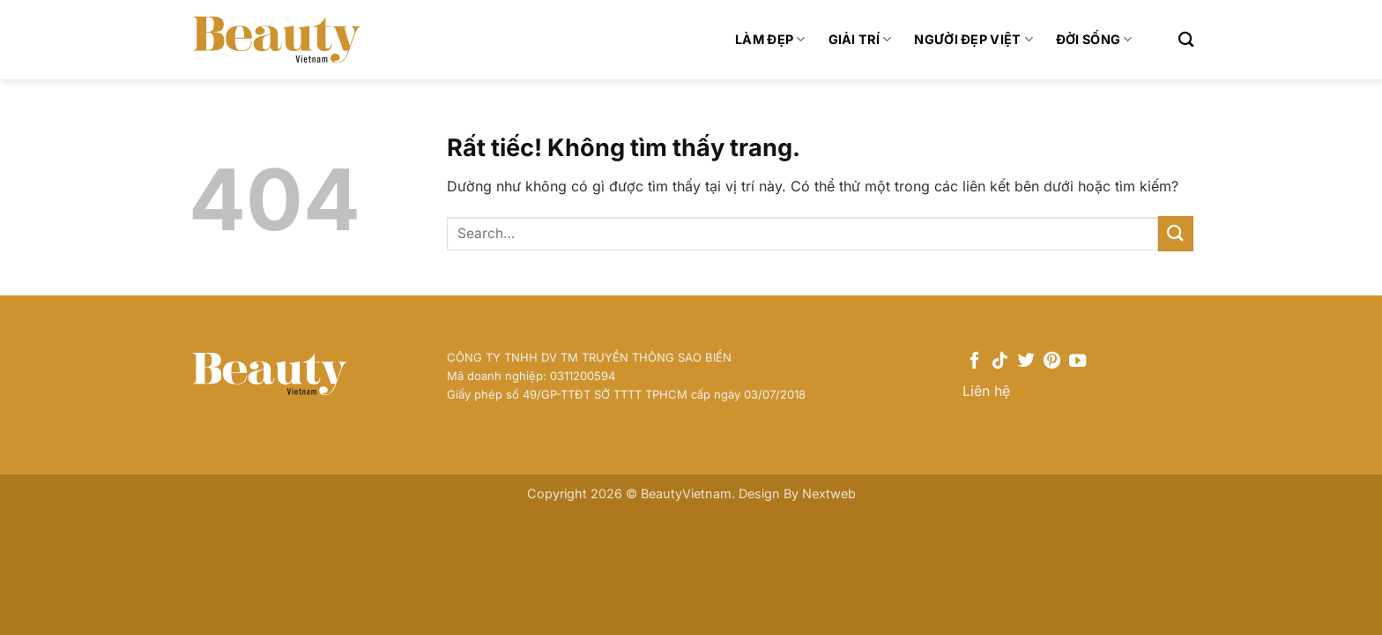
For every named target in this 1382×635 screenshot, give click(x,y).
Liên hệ (986, 391)
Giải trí (860, 39)
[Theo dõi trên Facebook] (974, 361)
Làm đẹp (770, 39)
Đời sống (1094, 39)
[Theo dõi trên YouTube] (1077, 361)
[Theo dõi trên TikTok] (1000, 361)
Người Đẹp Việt (973, 39)
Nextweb (829, 493)
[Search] (1185, 40)
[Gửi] (1175, 233)
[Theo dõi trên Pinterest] (1052, 361)
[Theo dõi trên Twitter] (1026, 361)
